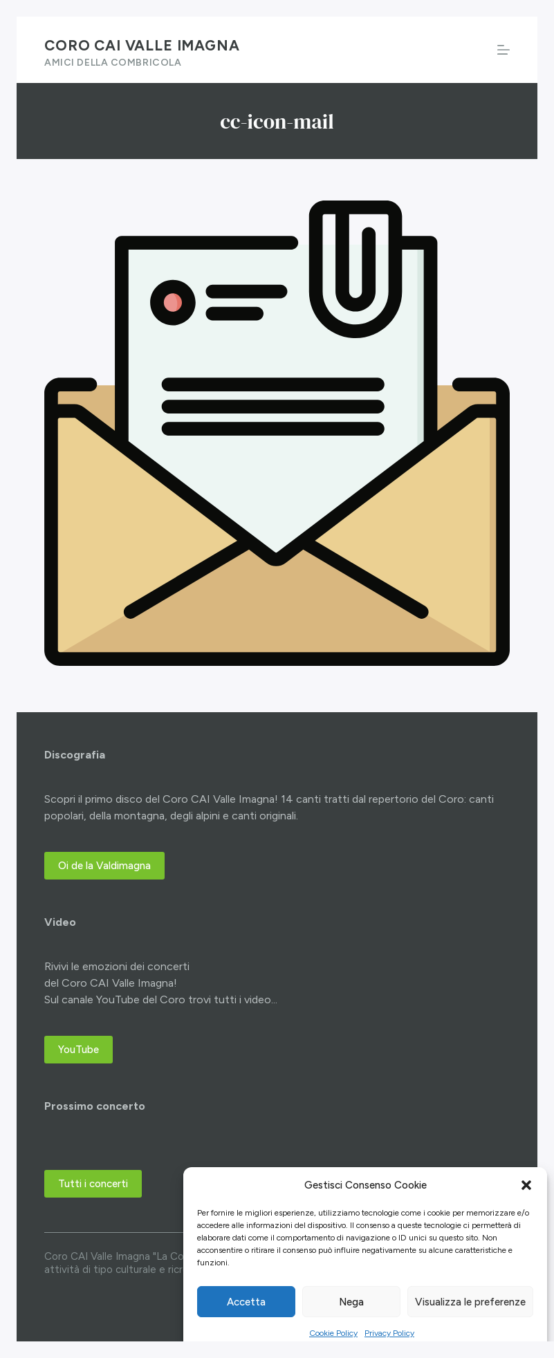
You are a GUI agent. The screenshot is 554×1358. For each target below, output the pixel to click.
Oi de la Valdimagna (104, 865)
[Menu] (503, 50)
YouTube (78, 1049)
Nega (351, 1302)
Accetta (246, 1302)
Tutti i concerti (93, 1184)
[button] (526, 1185)
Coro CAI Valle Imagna (142, 45)
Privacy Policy (389, 1333)
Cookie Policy (333, 1333)
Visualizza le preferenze (470, 1302)
